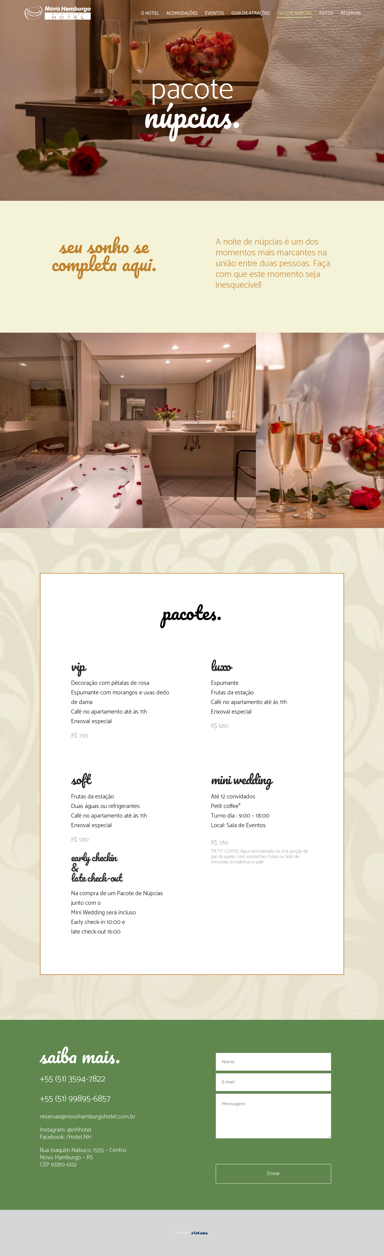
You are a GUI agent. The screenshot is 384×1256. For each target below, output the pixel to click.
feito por (192, 1233)
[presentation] (261, 1152)
